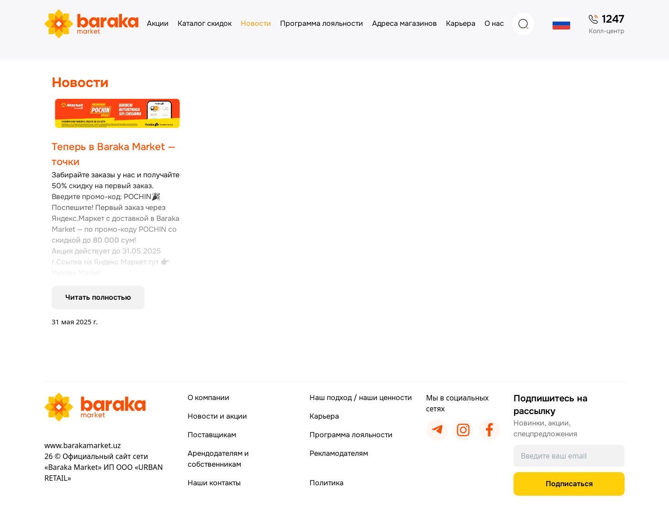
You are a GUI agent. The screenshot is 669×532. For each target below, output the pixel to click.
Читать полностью (98, 297)
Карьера (460, 23)
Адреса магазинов (404, 23)
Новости (256, 23)
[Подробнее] (117, 212)
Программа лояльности (321, 23)
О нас (494, 23)
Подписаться (569, 483)
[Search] (523, 24)
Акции (158, 23)
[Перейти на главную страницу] (109, 407)
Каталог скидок (205, 23)
